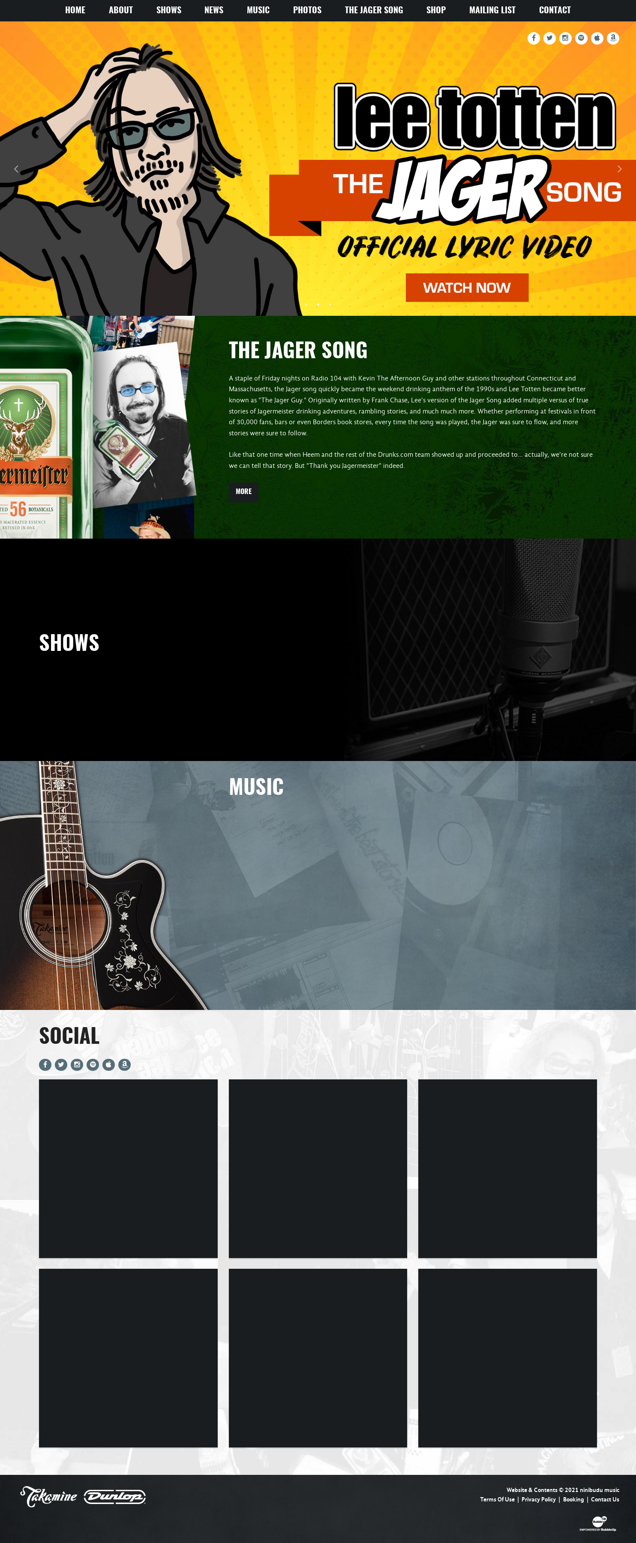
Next (620, 168)
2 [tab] (318, 304)
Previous (16, 168)
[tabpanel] (318, 168)
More (244, 491)
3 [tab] (330, 304)
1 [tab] (306, 304)
